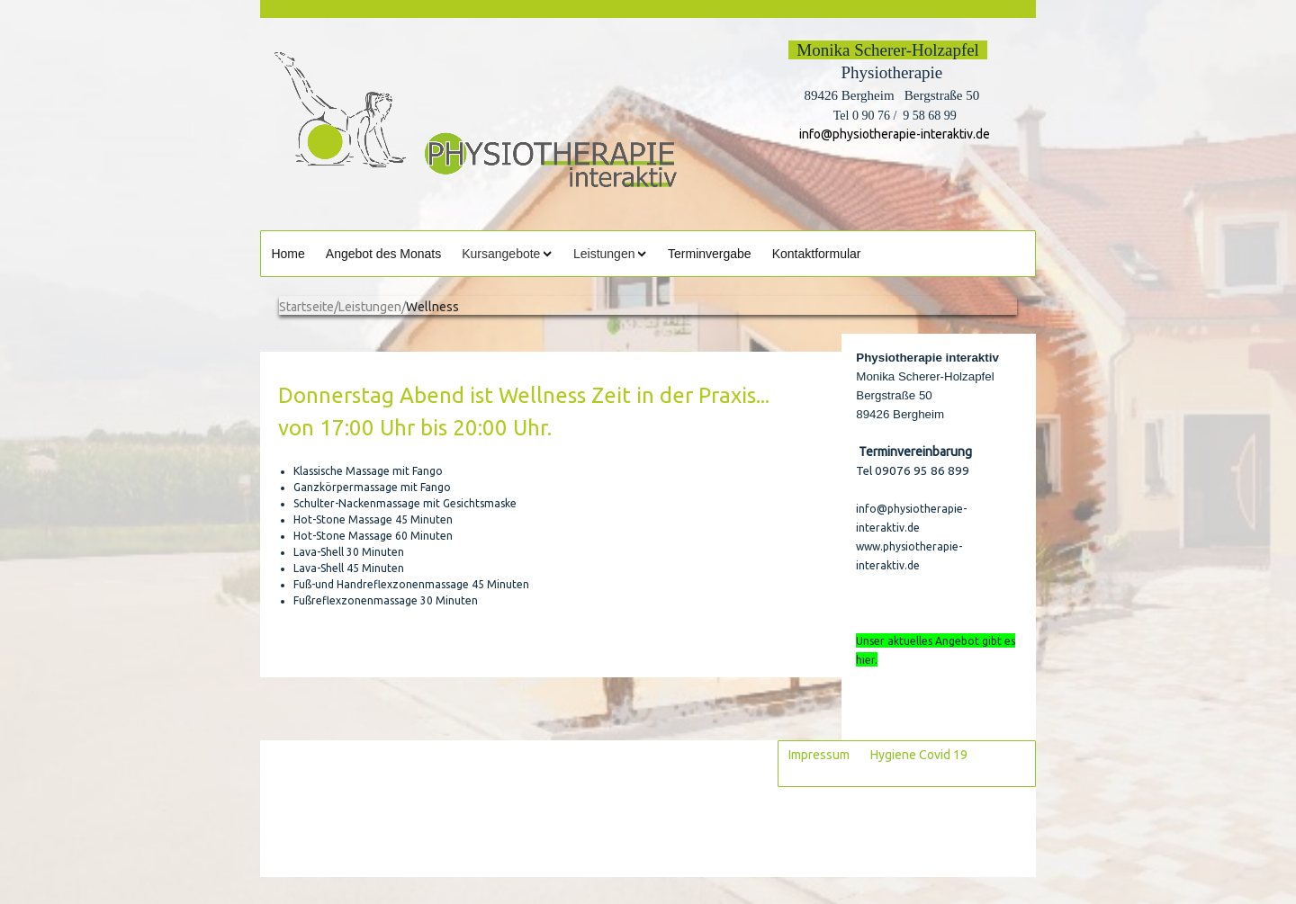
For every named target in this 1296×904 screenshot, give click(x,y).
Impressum (819, 754)
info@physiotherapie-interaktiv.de (892, 134)
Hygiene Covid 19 (919, 754)
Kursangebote (501, 253)
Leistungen (604, 253)
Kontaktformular (816, 253)
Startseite (306, 307)
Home (287, 253)
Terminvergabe (710, 253)
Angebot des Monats (383, 253)
